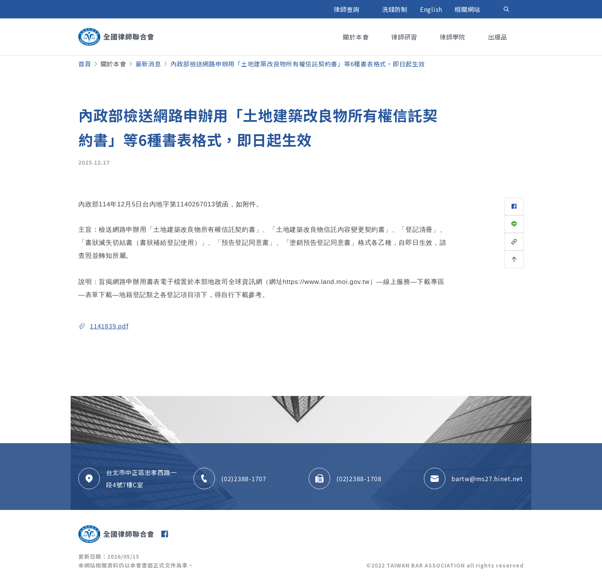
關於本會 (113, 63)
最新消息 (148, 63)
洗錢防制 (395, 9)
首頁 (84, 63)
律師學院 (453, 36)
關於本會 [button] (356, 36)
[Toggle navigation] (506, 9)
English (431, 9)
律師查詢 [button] (347, 9)
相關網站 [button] (468, 9)
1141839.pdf (109, 325)
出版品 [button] (498, 36)
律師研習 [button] (405, 36)
